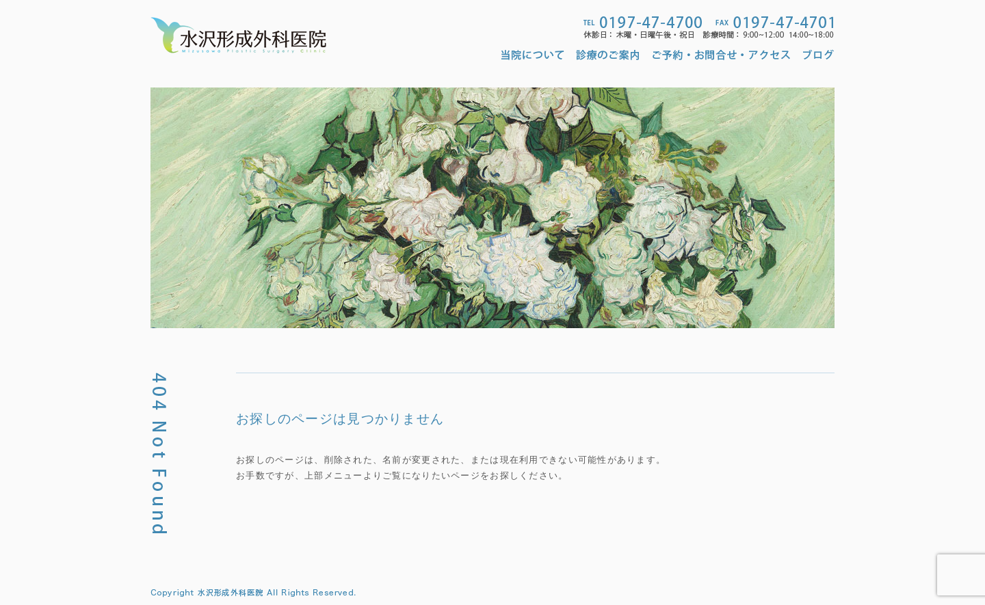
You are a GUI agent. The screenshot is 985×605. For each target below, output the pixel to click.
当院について (535, 54)
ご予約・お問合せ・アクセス (721, 54)
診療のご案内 (608, 54)
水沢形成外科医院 (238, 35)
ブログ (819, 54)
